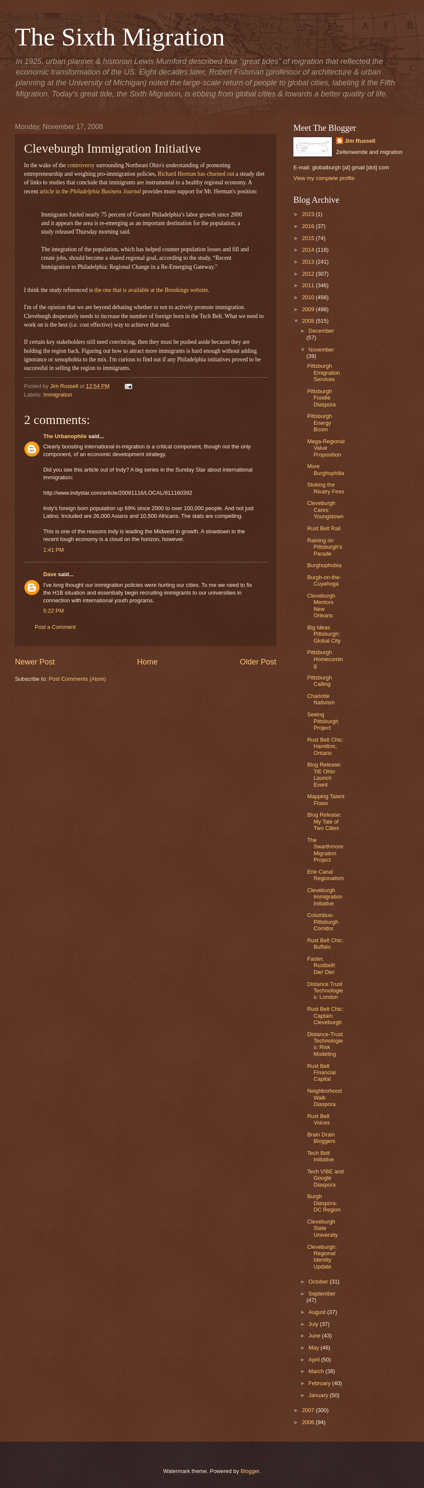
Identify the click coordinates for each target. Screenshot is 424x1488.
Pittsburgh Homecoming (325, 659)
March (316, 1371)
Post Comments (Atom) (77, 679)
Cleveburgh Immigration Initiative (324, 897)
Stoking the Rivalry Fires (325, 487)
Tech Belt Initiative (320, 1156)
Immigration (57, 394)
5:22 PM (53, 610)
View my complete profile (324, 178)
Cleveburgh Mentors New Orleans (321, 605)
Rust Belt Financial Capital (321, 1072)
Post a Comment (55, 627)
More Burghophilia (325, 469)
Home (147, 662)
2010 (309, 297)
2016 (309, 226)
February (320, 1383)
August (317, 1312)
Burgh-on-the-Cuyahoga (324, 580)
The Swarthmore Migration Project (325, 850)
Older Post (258, 662)
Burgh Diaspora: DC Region (323, 1203)
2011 (309, 285)
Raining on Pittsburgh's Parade (324, 547)
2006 (309, 1422)
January (318, 1395)
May (314, 1347)
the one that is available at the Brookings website (151, 290)
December (321, 331)
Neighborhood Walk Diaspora (324, 1097)
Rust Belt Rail (323, 528)
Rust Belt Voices (318, 1119)
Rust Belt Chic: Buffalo (325, 943)
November (321, 349)
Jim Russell (360, 141)
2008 (309, 321)
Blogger (250, 1471)
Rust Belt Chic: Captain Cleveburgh (325, 1015)
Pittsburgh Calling (319, 680)
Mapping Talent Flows (325, 799)
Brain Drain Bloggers (321, 1137)
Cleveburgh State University (322, 1228)
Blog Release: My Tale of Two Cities (324, 821)
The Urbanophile (65, 436)
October (318, 1281)
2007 (309, 1410)
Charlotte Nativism (320, 699)
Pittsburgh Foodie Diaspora (321, 398)
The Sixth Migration (120, 37)
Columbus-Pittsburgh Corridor (322, 922)
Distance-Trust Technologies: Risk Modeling (325, 1044)
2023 (309, 214)
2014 (309, 249)
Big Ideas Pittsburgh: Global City (323, 634)
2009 (309, 309)
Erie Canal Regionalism (325, 875)
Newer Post (35, 662)
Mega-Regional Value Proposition (325, 448)
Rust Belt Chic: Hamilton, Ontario (325, 746)
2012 (309, 274)
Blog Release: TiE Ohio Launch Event (324, 774)
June (315, 1335)
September (321, 1293)
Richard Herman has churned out (196, 174)
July (313, 1324)
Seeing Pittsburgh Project (322, 721)
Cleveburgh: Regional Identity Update (322, 1257)
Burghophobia (324, 565)
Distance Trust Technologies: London (325, 991)
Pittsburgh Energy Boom (319, 423)
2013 (309, 262)
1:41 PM (53, 550)
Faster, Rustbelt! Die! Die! (321, 965)
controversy (81, 165)
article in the (90, 191)
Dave (50, 574)
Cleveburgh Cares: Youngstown (325, 510)
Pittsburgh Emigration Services (323, 372)
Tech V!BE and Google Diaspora (325, 1178)
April (314, 1359)
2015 (309, 238)
